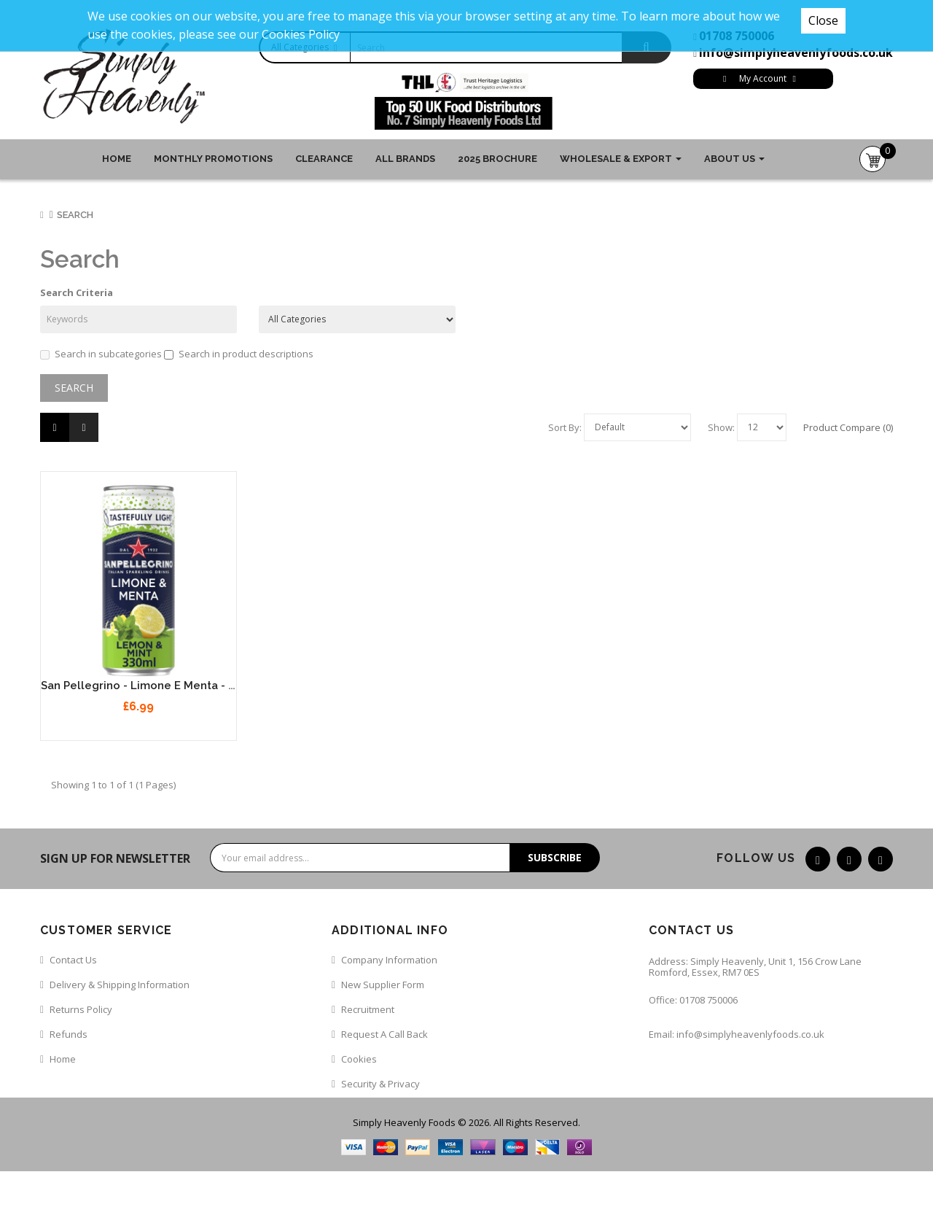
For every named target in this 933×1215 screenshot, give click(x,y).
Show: (721, 427)
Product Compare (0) (848, 427)
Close (823, 20)
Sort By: (565, 427)
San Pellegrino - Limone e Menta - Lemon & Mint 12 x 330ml (202, 685)
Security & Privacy (380, 1083)
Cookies (359, 1058)
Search (75, 214)
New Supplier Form (382, 984)
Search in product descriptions (238, 353)
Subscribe (555, 857)
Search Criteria (76, 292)
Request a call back (384, 1034)
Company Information (389, 959)
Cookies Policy (301, 34)
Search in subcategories (101, 353)
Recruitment (367, 1009)
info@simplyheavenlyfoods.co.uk (796, 52)
